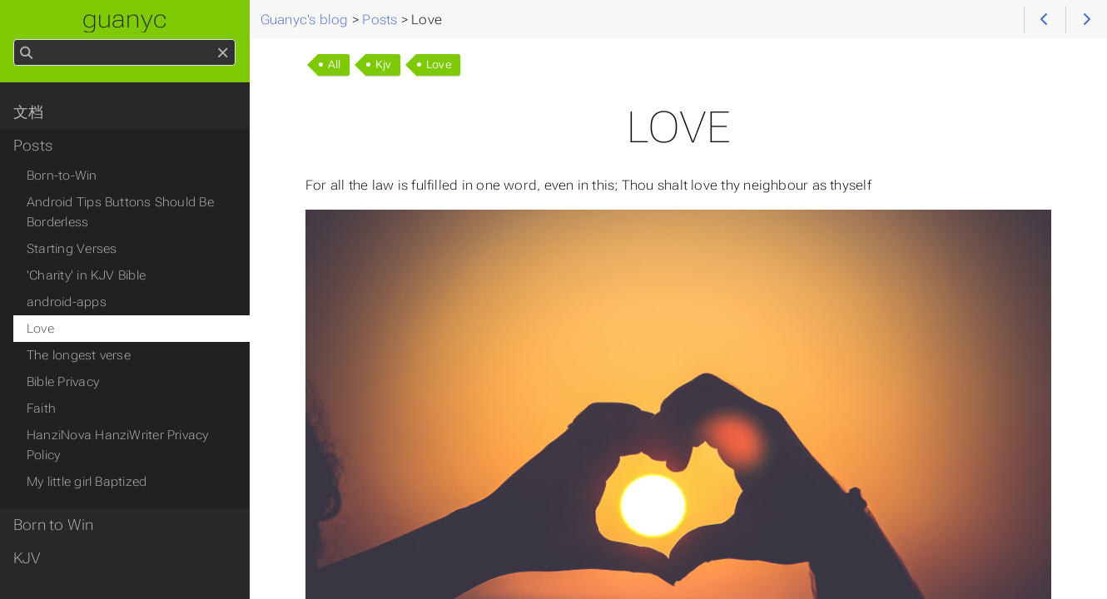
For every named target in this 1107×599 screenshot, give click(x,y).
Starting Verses (72, 248)
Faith (41, 408)
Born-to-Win (62, 175)
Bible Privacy (63, 381)
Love (439, 64)
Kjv (383, 64)
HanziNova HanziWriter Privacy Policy (118, 445)
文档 (28, 112)
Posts (32, 145)
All (334, 64)
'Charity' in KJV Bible (86, 275)
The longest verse (79, 355)
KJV (27, 558)
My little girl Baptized (86, 481)
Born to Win (53, 525)
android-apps (67, 302)
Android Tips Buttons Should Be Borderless (120, 212)
